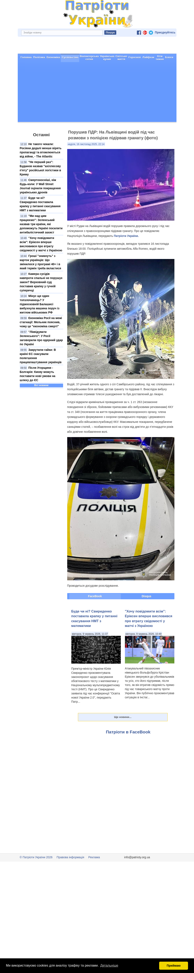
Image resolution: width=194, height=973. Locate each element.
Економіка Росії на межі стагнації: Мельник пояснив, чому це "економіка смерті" (41, 307)
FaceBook (95, 581)
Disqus (146, 581)
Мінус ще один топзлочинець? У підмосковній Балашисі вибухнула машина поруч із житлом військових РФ (39, 289)
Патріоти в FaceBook (128, 717)
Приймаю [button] (174, 965)
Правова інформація (70, 842)
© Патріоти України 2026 (36, 842)
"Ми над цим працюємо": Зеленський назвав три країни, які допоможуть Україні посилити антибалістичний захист (41, 209)
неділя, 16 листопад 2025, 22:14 (86, 129)
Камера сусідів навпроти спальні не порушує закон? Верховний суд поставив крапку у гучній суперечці (41, 267)
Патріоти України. (126, 221)
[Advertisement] (97, 78)
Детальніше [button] (109, 965)
